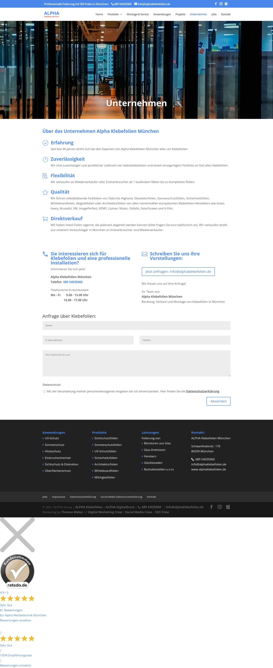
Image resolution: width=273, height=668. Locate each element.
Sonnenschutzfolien (108, 445)
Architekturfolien (106, 464)
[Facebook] (215, 4)
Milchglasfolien (105, 477)
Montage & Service (138, 14)
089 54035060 (73, 282)
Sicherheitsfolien (106, 458)
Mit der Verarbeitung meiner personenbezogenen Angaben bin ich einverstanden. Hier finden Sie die (131, 391)
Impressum (58, 496)
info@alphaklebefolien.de (208, 464)
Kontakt (226, 14)
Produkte (113, 14)
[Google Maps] (226, 4)
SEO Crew (162, 512)
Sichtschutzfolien (106, 438)
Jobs (214, 14)
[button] (7, 660)
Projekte (180, 14)
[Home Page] (54, 14)
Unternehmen (198, 14)
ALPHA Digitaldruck (120, 507)
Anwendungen (162, 14)
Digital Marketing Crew (105, 512)
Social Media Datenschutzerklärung (121, 496)
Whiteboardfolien (107, 471)
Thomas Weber (72, 512)
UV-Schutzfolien (105, 451)
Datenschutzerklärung (202, 391)
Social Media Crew (138, 512)
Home (99, 14)
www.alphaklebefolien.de (208, 469)
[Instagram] (221, 4)
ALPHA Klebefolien (89, 507)
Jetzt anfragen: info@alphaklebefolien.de (178, 271)
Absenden (218, 401)
